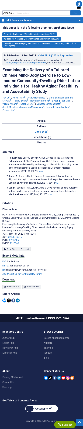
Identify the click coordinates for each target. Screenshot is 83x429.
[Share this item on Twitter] (9, 300)
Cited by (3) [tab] (41, 131)
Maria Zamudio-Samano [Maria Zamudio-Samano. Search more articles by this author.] (62, 97)
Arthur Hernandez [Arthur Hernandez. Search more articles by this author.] (37, 97)
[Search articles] (75, 12)
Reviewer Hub (10, 347)
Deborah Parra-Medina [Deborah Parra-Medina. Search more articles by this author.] (58, 107)
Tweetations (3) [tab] (41, 137)
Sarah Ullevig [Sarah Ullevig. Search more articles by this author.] (28, 104)
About (6, 371)
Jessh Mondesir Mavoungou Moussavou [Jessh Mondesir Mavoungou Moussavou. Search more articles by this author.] (23, 107)
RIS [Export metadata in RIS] (4, 270)
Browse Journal (53, 331)
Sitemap (7, 387)
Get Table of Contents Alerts (19, 400)
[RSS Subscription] (72, 378)
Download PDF (11, 287)
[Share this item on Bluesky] (4, 300)
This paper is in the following (38, 28)
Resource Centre (12, 331)
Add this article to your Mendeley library (22, 274)
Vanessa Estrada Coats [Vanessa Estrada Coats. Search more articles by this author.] (49, 104)
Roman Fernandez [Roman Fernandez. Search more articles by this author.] (40, 100)
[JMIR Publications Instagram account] (68, 378)
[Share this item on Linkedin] (18, 300)
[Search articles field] (42, 12)
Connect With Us (54, 371)
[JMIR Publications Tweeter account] (50, 378)
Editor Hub (8, 342)
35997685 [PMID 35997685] (14, 240)
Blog (46, 357)
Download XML (32, 287)
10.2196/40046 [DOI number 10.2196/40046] (14, 237)
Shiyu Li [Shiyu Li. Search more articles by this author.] (7, 100)
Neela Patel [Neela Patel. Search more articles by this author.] (19, 97)
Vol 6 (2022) (55, 55)
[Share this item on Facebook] (13, 300)
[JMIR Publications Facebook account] (55, 378)
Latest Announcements (56, 337)
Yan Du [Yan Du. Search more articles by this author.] (6, 97)
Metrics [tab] (41, 142)
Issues (48, 352)
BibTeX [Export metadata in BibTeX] (6, 265)
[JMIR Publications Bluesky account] (46, 378)
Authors (48, 342)
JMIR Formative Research (18, 20)
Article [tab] (42, 120)
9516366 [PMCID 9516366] (14, 243)
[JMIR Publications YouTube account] (63, 378)
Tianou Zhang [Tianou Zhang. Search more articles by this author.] (21, 100)
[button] (79, 3)
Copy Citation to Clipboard (16, 249)
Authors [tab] (41, 126)
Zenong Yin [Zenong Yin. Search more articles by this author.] (8, 110)
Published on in (38, 55)
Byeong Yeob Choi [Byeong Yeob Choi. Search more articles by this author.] (62, 100)
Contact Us (8, 382)
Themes (48, 347)
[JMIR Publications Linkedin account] (59, 378)
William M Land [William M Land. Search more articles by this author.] (10, 104)
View (41, 171)
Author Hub (8, 337)
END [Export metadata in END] (4, 261)
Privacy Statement (12, 377)
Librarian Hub (9, 352)
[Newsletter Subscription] (41, 408)
